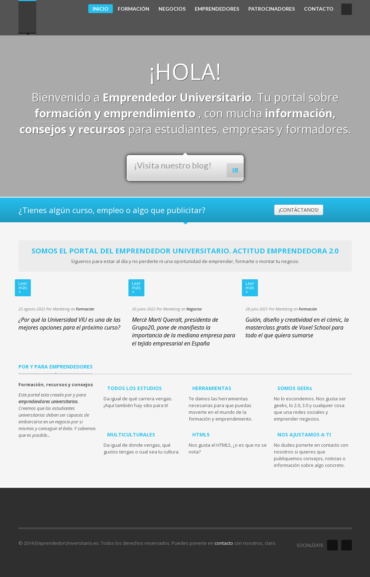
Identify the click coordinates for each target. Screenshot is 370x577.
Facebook (332, 545)
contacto (224, 543)
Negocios (194, 309)
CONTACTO (318, 8)
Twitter (346, 545)
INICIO (101, 9)
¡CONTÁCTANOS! (299, 209)
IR (235, 170)
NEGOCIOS (172, 8)
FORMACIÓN (133, 8)
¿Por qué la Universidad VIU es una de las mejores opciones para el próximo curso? (69, 323)
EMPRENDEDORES (217, 8)
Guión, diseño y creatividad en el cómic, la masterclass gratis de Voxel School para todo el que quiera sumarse (297, 327)
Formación (85, 309)
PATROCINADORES (271, 8)
